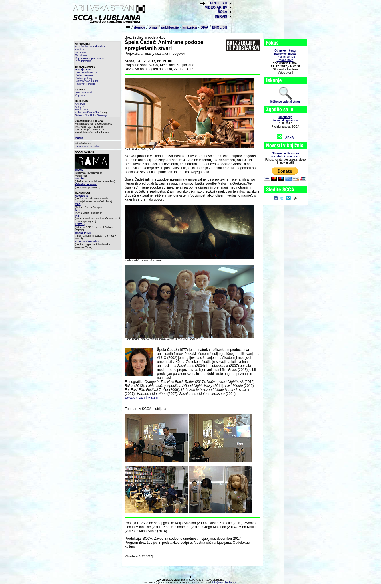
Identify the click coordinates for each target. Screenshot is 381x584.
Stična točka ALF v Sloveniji (91, 115)
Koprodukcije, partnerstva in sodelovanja (89, 59)
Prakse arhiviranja (87, 72)
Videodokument (85, 75)
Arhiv (97, 146)
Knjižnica (80, 95)
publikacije (170, 27)
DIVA (204, 27)
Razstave (80, 52)
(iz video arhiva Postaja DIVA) (285, 55)
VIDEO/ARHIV (216, 7)
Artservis (80, 103)
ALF (77, 210)
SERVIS (221, 17)
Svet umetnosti (83, 92)
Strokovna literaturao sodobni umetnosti (285, 155)
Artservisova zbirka (87, 81)
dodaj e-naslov (83, 146)
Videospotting (84, 78)
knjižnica (189, 27)
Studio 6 (80, 49)
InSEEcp (80, 224)
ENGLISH (219, 27)
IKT (77, 215)
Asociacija (81, 195)
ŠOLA (222, 12)
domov (139, 27)
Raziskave (81, 55)
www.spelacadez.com (141, 398)
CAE (78, 204)
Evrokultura (81, 109)
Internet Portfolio (86, 83)
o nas (154, 27)
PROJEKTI (218, 3)
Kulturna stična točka (87, 112)
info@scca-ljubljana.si (224, 582)
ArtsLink (80, 106)
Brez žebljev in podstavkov (90, 46)
